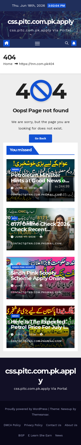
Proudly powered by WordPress (26, 409)
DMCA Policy (12, 425)
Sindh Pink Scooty (23, 267)
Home (8, 64)
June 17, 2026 (26, 187)
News (15, 169)
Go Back (40, 138)
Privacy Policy (33, 425)
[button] (66, 43)
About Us (71, 425)
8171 (14, 218)
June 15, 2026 (26, 334)
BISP (21, 435)
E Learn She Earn (40, 435)
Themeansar (40, 414)
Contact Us (53, 425)
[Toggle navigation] (37, 43)
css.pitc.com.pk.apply (40, 22)
